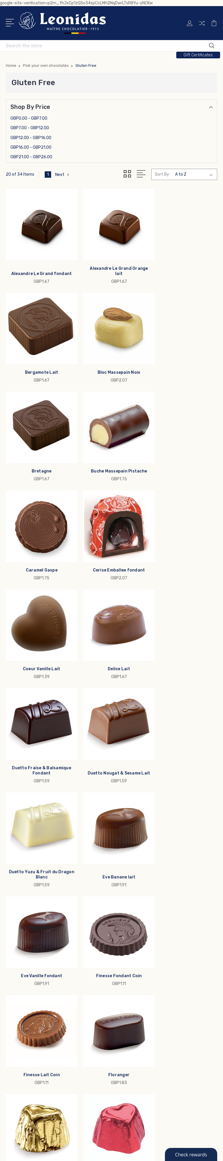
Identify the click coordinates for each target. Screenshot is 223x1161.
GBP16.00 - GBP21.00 (30, 147)
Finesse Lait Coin (111, 748)
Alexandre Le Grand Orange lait (111, 266)
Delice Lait (39, 555)
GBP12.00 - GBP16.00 (30, 137)
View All (18, 1051)
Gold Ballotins (23, 990)
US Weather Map (135, 960)
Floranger (184, 748)
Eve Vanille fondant (183, 654)
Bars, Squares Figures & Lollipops (43, 1034)
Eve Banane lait (111, 654)
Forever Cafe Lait (39, 842)
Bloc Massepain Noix (39, 362)
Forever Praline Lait (111, 842)
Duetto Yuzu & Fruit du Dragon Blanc (39, 652)
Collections (21, 1016)
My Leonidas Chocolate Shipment (152, 916)
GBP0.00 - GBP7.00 (28, 118)
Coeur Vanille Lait (184, 456)
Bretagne (111, 362)
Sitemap (153, 1151)
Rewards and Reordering (143, 943)
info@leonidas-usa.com (38, 913)
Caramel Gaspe (39, 456)
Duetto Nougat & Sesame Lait (184, 553)
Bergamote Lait (184, 268)
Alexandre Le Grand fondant (39, 268)
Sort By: (162, 174)
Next (62, 174)
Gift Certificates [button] (198, 55)
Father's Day (22, 1008)
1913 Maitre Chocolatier (33, 999)
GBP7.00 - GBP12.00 (29, 127)
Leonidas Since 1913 (139, 925)
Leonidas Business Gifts (143, 908)
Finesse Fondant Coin (39, 748)
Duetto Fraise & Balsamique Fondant (111, 553)
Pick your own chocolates (35, 1025)
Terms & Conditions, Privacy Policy (153, 951)
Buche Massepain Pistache (184, 362)
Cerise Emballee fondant (111, 456)
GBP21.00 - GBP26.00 (31, 156)
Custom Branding (27, 1042)
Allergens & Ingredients (142, 934)
